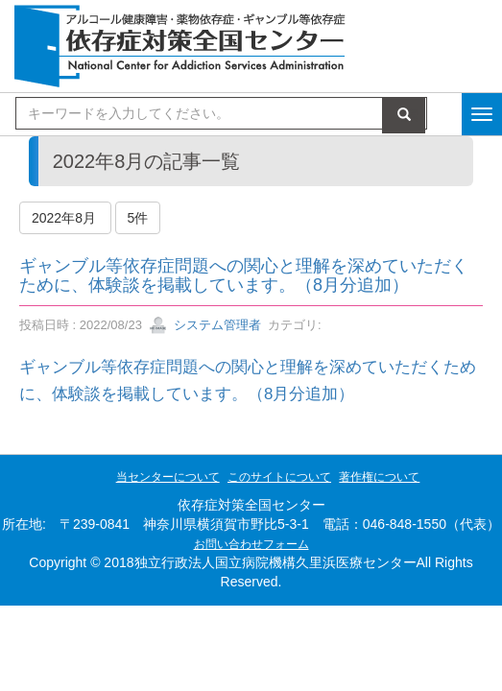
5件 (138, 218)
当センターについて (168, 477)
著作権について (379, 477)
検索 (404, 115)
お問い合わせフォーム (251, 544)
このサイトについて (279, 477)
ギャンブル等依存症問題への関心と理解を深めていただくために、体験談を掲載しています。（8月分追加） (243, 275)
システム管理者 (205, 325)
